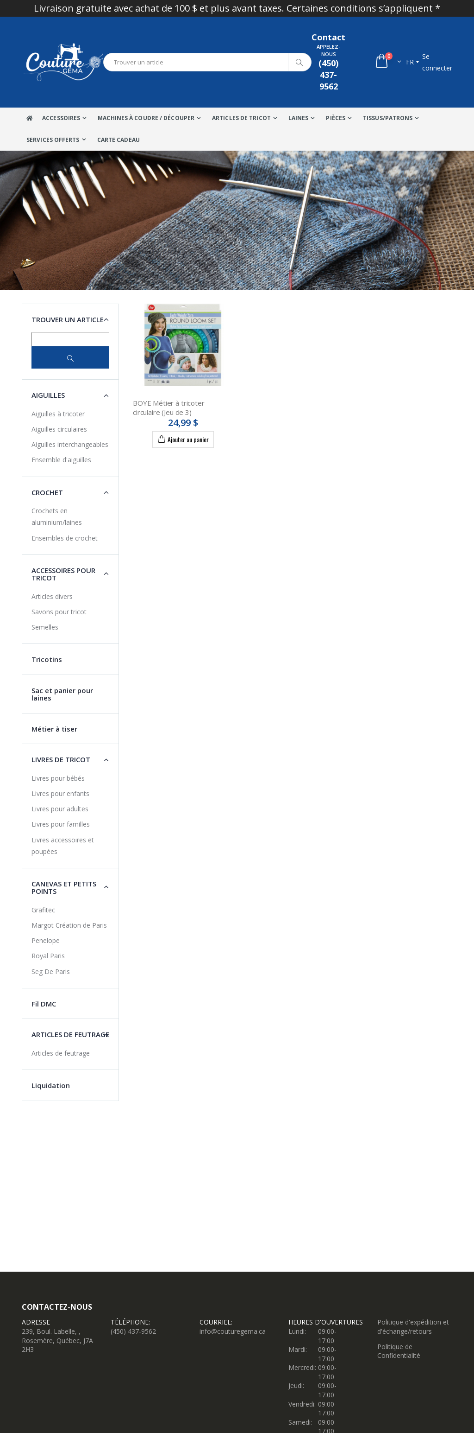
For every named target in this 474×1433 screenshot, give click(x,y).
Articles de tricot (241, 118)
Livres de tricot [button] (60, 759)
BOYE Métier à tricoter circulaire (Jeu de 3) (169, 407)
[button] (387, 61)
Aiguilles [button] (48, 395)
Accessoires (61, 118)
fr (410, 61)
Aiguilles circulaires (59, 429)
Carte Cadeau (118, 140)
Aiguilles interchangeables (69, 444)
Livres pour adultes (59, 808)
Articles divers (52, 596)
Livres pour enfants (60, 793)
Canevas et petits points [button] (63, 887)
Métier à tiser (54, 728)
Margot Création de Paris (69, 925)
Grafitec (43, 909)
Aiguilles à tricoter (58, 413)
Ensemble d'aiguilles (61, 459)
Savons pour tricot (59, 611)
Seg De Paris (50, 971)
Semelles (44, 627)
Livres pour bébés (58, 778)
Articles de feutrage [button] (70, 1034)
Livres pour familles (60, 824)
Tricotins (46, 659)
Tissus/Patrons (387, 118)
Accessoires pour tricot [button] (63, 574)
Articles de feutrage (60, 1053)
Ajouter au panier (183, 439)
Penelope (45, 940)
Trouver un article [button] (67, 319)
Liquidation (50, 1085)
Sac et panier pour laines (62, 694)
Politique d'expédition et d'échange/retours (413, 1327)
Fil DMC (43, 1003)
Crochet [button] (47, 492)
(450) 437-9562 (133, 1331)
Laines (298, 118)
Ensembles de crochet (64, 538)
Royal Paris (48, 955)
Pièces (335, 118)
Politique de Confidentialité (398, 1351)
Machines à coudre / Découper (146, 118)
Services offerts (53, 140)
